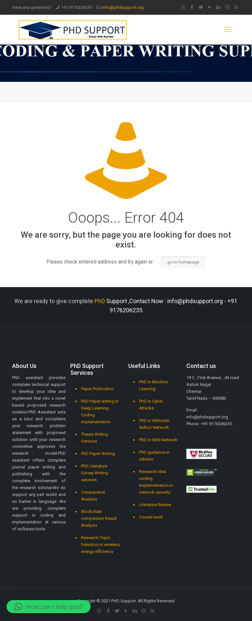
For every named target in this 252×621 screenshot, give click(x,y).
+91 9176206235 (76, 7)
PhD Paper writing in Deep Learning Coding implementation (99, 411)
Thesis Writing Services (94, 438)
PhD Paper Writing (98, 453)
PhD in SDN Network (158, 439)
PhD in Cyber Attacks (151, 405)
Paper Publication (97, 388)
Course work (151, 517)
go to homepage (183, 262)
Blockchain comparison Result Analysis (99, 518)
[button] (49, 606)
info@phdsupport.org (123, 7)
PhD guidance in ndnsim (154, 456)
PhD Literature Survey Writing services (94, 473)
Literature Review (155, 504)
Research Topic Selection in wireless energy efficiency (100, 544)
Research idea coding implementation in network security (156, 482)
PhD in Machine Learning (153, 385)
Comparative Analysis (93, 496)
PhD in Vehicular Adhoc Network (154, 424)
